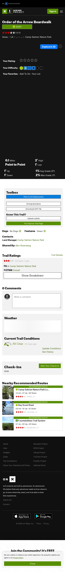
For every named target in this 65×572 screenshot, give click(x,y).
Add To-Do (25, 73)
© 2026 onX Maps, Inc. (25, 523)
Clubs (5, 457)
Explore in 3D (49, 46)
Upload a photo (33, 218)
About (5, 444)
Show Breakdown (32, 275)
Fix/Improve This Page (33, 223)
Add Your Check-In (50, 365)
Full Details (57, 255)
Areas (5, 37)
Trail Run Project (40, 457)
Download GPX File (33, 209)
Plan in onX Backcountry (34, 197)
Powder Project (39, 461)
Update (51, 348)
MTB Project (38, 448)
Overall (16, 270)
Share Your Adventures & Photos (16, 465)
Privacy (46, 523)
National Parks (39, 465)
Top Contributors (10, 461)
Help (5, 448)
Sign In (52, 11)
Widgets (6, 452)
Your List (36, 73)
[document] (32, 560)
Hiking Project (39, 452)
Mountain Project (40, 444)
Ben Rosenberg (23, 245)
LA (12, 37)
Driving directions (33, 204)
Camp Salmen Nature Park (38, 37)
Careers (6, 504)
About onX (7, 500)
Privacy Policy (18, 558)
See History (47, 351)
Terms (38, 523)
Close (32, 563)
